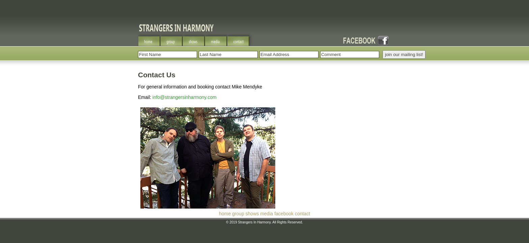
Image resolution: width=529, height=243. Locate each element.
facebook (284, 213)
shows (252, 213)
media (266, 213)
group (238, 213)
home (225, 213)
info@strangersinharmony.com (184, 97)
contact (302, 213)
